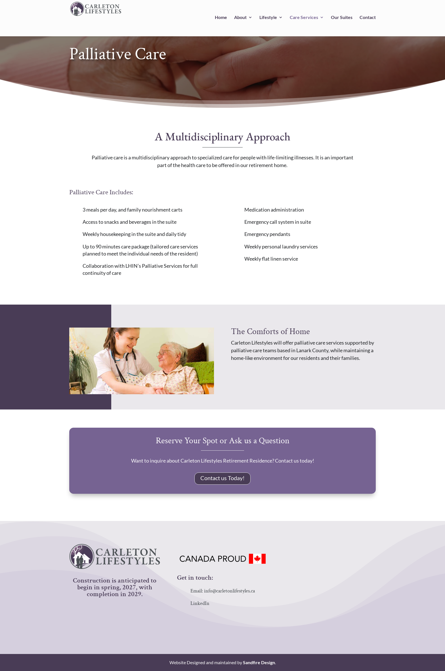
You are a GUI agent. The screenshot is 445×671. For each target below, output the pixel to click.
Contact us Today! (222, 477)
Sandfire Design (259, 662)
